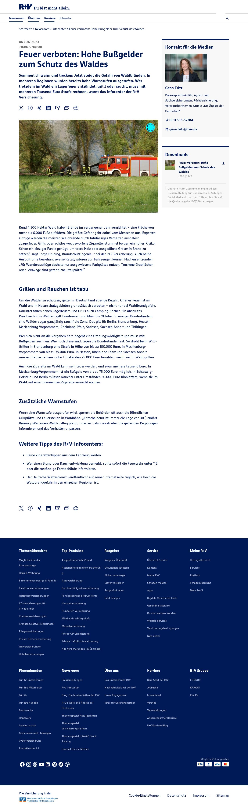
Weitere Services (157, 620)
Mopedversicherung (73, 626)
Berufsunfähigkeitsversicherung (80, 588)
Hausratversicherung (74, 603)
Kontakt (151, 567)
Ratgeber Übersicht (116, 560)
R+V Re (194, 695)
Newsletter (153, 636)
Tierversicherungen (30, 646)
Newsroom (42, 29)
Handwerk (25, 718)
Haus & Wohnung (29, 573)
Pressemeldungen (72, 680)
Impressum (201, 795)
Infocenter (59, 29)
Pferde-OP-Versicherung (76, 633)
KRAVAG (195, 687)
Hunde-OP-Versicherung (76, 611)
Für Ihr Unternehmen (31, 680)
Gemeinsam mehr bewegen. (35, 733)
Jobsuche (75, 18)
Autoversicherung (72, 580)
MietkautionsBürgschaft (76, 618)
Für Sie (23, 695)
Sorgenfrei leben (114, 590)
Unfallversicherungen (31, 654)
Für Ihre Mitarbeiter (30, 687)
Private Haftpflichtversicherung (80, 641)
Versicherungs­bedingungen (163, 628)
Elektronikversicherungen (34, 588)
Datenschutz (176, 795)
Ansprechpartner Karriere (162, 718)
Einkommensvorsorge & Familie (37, 580)
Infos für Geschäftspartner (120, 702)
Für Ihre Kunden (28, 702)
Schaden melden (157, 583)
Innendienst (154, 695)
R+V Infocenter (70, 687)
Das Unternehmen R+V (118, 680)
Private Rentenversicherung (35, 639)
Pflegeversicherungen (31, 631)
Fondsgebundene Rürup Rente (79, 595)
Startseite (25, 29)
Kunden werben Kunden (161, 613)
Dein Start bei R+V (157, 680)
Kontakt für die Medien (75, 749)
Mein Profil (196, 590)
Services (194, 567)
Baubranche (26, 710)
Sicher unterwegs (115, 575)
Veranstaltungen (156, 710)
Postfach (195, 575)
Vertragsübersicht (200, 560)
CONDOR (195, 680)
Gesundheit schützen (117, 567)
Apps (150, 590)
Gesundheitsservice (158, 605)
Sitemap (222, 795)
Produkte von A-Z (29, 748)
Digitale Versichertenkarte (162, 598)
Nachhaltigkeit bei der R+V (120, 687)
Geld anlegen (112, 598)
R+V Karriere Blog (157, 725)
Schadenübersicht (200, 583)
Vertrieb (151, 702)
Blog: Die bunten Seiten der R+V (80, 695)
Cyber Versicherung (30, 740)
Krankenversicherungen (32, 616)
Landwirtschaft (27, 725)
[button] (227, 18)
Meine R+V (153, 575)
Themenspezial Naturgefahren (79, 715)
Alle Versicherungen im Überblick (81, 649)
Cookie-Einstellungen (144, 795)
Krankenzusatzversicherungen (36, 623)
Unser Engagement (116, 695)
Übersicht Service (157, 560)
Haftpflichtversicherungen (34, 595)
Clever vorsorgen (114, 583)
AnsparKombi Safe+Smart (77, 560)
